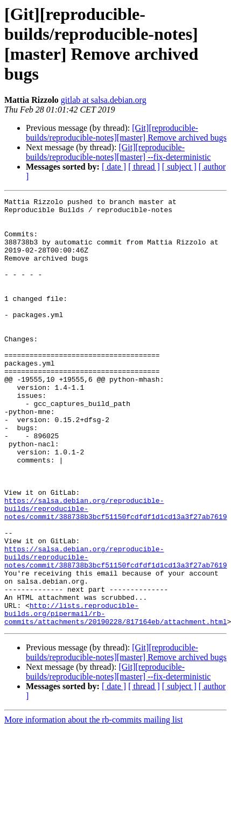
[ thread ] (144, 166)
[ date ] (114, 166)
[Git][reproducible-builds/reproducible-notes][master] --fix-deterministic (118, 152)
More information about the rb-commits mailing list (93, 805)
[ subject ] (179, 166)
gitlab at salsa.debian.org (103, 99)
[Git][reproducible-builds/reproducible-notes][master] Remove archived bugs (126, 132)
